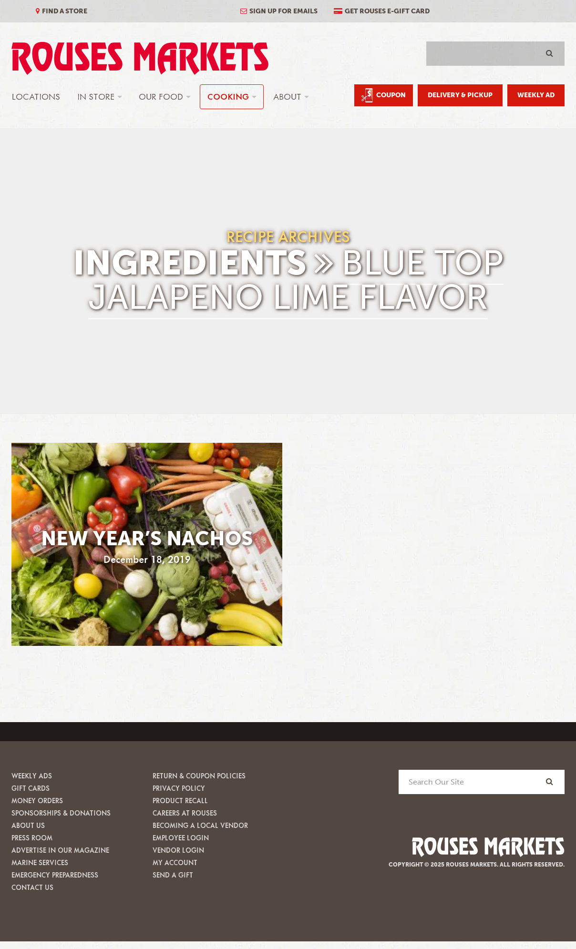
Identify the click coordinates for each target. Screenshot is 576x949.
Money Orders (37, 800)
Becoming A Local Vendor (200, 825)
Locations (36, 96)
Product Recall (180, 800)
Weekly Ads (31, 775)
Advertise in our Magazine (60, 850)
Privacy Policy (179, 788)
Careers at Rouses (185, 812)
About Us (28, 825)
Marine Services (39, 862)
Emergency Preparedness (54, 874)
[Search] (550, 781)
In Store (95, 96)
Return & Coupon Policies (199, 775)
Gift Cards (30, 788)
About (287, 96)
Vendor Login (178, 850)
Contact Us (32, 887)
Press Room (31, 837)
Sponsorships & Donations (61, 812)
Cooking (228, 96)
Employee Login (181, 837)
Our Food (161, 96)
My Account (175, 862)
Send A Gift (173, 874)
